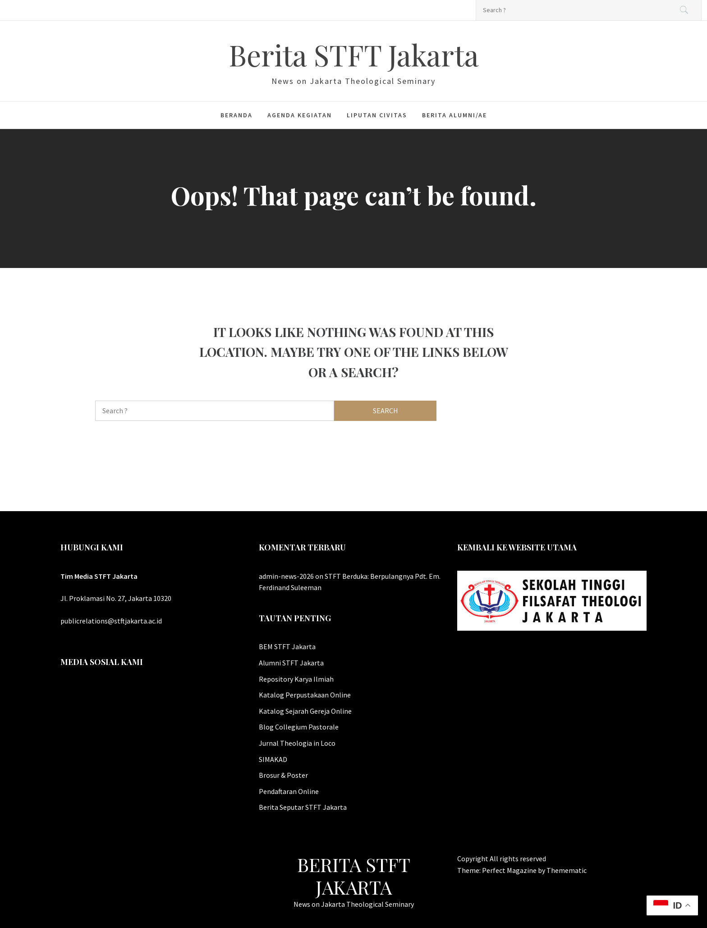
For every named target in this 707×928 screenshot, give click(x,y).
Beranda (236, 115)
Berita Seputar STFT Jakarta (303, 807)
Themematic (566, 870)
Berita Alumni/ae (454, 115)
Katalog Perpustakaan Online (305, 694)
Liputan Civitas (377, 115)
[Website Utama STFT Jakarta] (552, 599)
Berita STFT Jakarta (354, 54)
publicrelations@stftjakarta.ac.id (111, 620)
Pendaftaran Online (289, 791)
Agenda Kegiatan (299, 115)
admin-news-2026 (286, 576)
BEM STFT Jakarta (287, 646)
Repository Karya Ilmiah (296, 678)
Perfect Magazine (510, 870)
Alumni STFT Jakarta (291, 662)
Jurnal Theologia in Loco (297, 743)
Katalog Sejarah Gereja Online (305, 711)
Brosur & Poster (283, 775)
